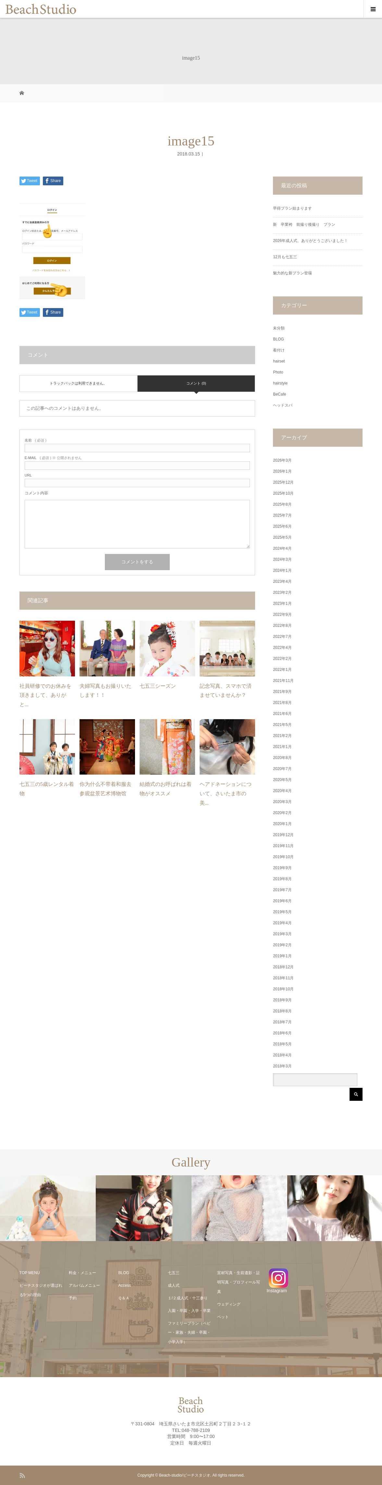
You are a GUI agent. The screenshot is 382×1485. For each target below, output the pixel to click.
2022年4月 (282, 647)
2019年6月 (282, 901)
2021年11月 (283, 680)
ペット (223, 1317)
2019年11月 (283, 846)
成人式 (173, 1285)
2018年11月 (283, 978)
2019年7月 (282, 890)
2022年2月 (282, 658)
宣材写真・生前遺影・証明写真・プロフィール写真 (238, 1282)
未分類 (279, 328)
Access (124, 1285)
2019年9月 (282, 868)
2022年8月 (282, 625)
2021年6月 (282, 713)
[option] (48, 1208)
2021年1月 (282, 746)
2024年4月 (282, 548)
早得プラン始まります (292, 208)
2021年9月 (282, 691)
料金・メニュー (82, 1273)
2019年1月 (282, 956)
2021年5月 (282, 724)
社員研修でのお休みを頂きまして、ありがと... (45, 695)
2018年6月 (282, 1033)
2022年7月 (282, 636)
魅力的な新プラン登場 (292, 273)
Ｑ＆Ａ (123, 1298)
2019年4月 (282, 923)
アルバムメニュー (84, 1285)
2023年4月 (282, 581)
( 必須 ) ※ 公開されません (53, 458)
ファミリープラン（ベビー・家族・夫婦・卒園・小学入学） (189, 1332)
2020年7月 (282, 768)
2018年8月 (282, 1011)
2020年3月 (282, 802)
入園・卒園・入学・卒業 (189, 1310)
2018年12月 (283, 967)
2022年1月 (282, 669)
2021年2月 (282, 735)
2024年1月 (282, 570)
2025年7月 (282, 515)
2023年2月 (282, 592)
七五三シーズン (158, 686)
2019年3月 (282, 934)
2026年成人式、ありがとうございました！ (310, 240)
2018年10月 (283, 989)
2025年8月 (282, 504)
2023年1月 (282, 603)
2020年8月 (282, 757)
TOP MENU (29, 1273)
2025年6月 (282, 526)
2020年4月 (282, 791)
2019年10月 (283, 857)
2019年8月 (282, 879)
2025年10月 (283, 493)
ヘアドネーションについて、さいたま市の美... (226, 793)
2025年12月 (283, 482)
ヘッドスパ (282, 405)
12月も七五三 (285, 257)
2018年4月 (282, 1055)
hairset (279, 361)
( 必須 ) (35, 440)
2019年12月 (283, 835)
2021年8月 (282, 702)
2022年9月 (282, 614)
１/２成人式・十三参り (188, 1298)
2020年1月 (282, 824)
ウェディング (228, 1304)
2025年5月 (282, 537)
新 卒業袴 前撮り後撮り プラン (306, 224)
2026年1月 (282, 471)
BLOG (278, 339)
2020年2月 (282, 813)
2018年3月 (282, 1066)
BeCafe (279, 394)
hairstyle (280, 383)
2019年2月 (282, 945)
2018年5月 (282, 1044)
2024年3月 (282, 559)
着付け (279, 350)
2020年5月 (282, 779)
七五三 (173, 1273)
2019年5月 (282, 912)
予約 (73, 1298)
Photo (278, 372)
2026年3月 (282, 460)
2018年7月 (282, 1022)
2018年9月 (282, 1000)
